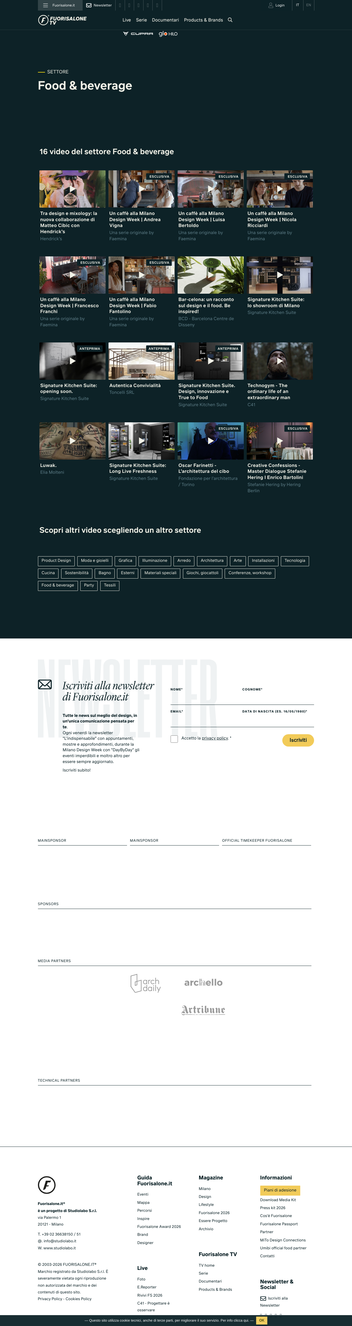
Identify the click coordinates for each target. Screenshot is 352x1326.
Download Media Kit (278, 1182)
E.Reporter (146, 1269)
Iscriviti (298, 740)
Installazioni (265, 561)
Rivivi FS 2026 (149, 1277)
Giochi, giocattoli (204, 574)
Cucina (48, 574)
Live (121, 20)
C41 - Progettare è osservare (153, 1289)
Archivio (206, 1211)
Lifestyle (206, 1187)
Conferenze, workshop (251, 574)
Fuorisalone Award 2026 (159, 1209)
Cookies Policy (78, 1281)
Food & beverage (58, 586)
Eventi (143, 1177)
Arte (239, 561)
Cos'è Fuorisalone (276, 1198)
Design (205, 1179)
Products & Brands (197, 20)
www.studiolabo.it (60, 1230)
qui (245, 1320)
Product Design (56, 561)
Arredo (185, 561)
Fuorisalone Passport (279, 1206)
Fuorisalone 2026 (214, 1195)
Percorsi (144, 1193)
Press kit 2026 (273, 1190)
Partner (266, 1214)
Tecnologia (297, 561)
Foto (141, 1261)
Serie (135, 20)
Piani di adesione (280, 1172)
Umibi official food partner (283, 1230)
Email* (177, 712)
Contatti (267, 1238)
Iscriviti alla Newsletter (274, 1284)
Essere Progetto (213, 1203)
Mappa (143, 1185)
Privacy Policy (50, 1281)
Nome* (177, 690)
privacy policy (215, 739)
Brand (142, 1217)
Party (89, 586)
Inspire (143, 1201)
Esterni (128, 574)
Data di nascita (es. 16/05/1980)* (279, 712)
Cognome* (257, 690)
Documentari (159, 20)
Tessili (110, 586)
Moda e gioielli (95, 561)
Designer (145, 1225)
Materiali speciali (161, 574)
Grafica (126, 561)
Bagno (105, 574)
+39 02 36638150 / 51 (61, 1217)
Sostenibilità (77, 574)
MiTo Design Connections (283, 1222)
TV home (207, 1247)
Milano (205, 1171)
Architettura (213, 561)
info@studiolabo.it (60, 1223)
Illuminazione (156, 561)
